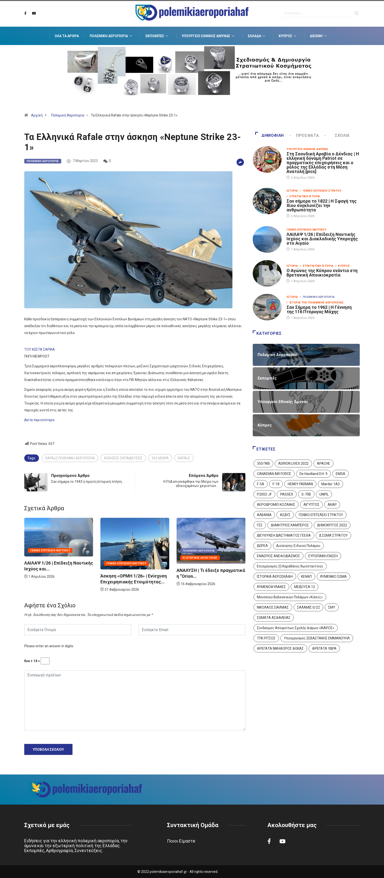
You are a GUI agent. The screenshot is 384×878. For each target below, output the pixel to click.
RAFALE (184, 458)
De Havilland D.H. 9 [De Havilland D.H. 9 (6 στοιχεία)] (313, 474)
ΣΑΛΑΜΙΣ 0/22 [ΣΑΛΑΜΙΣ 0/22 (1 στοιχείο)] (308, 607)
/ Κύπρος (342, 265)
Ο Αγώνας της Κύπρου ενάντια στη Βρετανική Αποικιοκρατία (322, 272)
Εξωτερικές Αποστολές (200, 557)
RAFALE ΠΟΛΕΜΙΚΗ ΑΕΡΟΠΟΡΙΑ (70, 458)
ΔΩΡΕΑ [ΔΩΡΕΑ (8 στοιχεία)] (262, 546)
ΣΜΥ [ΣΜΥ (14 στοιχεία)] (331, 607)
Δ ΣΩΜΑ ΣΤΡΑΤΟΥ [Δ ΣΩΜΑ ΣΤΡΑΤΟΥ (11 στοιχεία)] (333, 535)
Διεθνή (319, 36)
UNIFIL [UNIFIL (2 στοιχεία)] (324, 494)
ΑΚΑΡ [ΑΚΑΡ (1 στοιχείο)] (332, 505)
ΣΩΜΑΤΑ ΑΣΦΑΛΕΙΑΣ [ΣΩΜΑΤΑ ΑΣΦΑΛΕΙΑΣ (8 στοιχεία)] (273, 618)
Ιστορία (292, 190)
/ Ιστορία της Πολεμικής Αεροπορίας (315, 302)
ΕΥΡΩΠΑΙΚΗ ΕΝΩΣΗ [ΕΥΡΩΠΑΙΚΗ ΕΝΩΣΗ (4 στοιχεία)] (323, 556)
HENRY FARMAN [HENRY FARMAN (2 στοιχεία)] (300, 484)
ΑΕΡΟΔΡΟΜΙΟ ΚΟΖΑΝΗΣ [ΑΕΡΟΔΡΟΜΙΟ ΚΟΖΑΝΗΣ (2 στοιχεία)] (276, 505)
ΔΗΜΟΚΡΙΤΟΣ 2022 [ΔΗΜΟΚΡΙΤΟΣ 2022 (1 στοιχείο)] (332, 525)
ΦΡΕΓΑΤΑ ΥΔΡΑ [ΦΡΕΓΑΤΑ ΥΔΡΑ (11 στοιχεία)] (324, 648)
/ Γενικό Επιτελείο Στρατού (320, 190)
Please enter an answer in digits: (49, 646)
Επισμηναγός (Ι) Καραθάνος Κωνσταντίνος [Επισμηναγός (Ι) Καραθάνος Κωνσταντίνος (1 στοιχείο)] (290, 566)
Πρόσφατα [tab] (304, 135)
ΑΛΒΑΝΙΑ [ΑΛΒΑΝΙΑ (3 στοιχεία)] (264, 515)
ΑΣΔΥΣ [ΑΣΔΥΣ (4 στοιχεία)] (285, 515)
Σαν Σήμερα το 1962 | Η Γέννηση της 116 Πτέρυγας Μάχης (319, 309)
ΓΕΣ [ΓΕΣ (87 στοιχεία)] (260, 525)
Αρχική (37, 115)
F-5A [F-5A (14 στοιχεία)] (260, 484)
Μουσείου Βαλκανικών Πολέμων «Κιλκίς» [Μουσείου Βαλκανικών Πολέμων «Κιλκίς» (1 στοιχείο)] (290, 597)
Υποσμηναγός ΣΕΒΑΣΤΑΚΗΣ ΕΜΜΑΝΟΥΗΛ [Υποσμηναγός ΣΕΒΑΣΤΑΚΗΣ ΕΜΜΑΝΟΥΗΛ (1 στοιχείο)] (317, 638)
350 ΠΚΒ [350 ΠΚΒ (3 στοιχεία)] (263, 463)
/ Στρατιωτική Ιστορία (303, 196)
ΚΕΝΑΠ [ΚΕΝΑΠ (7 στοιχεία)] (306, 576)
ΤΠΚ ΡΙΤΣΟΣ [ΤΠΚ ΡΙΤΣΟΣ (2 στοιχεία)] (266, 638)
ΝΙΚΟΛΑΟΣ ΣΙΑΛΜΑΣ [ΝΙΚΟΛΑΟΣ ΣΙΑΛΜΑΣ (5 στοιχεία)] (273, 607)
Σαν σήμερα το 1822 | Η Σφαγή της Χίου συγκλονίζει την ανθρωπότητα (322, 205)
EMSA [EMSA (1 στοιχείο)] (340, 474)
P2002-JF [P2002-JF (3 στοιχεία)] (264, 494)
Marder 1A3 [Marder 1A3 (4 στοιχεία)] (330, 484)
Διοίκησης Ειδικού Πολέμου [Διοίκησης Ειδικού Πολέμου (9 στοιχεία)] (298, 546)
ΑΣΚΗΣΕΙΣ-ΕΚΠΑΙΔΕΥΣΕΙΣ (123, 458)
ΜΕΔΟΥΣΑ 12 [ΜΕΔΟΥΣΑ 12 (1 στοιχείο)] (304, 587)
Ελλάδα (257, 36)
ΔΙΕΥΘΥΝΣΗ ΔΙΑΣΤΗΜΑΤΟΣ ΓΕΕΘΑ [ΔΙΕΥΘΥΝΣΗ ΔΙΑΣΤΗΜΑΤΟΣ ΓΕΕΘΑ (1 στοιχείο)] (284, 535)
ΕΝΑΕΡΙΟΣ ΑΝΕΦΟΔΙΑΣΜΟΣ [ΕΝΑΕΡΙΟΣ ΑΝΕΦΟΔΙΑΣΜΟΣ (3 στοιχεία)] (278, 556)
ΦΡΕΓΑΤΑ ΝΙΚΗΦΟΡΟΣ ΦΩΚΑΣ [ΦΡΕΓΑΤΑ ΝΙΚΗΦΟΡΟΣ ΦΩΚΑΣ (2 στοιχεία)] (280, 648)
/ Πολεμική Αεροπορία (317, 297)
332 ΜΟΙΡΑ (160, 458)
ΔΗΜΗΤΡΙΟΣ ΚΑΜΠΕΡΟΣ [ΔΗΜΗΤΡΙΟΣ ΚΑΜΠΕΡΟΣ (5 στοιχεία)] (290, 525)
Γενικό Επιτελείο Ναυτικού (50, 550)
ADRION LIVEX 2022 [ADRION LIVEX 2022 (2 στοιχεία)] (293, 463)
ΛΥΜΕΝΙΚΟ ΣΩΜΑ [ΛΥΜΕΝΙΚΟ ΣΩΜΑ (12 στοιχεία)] (333, 576)
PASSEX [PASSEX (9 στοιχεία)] (286, 494)
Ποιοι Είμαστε (181, 840)
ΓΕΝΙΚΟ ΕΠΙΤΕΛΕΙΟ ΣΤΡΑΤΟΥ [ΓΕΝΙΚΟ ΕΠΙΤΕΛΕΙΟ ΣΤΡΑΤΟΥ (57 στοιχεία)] (321, 515)
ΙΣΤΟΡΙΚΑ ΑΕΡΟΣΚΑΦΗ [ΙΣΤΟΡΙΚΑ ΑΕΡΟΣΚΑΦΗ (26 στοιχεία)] (275, 576)
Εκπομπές (157, 36)
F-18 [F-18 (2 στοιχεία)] (276, 484)
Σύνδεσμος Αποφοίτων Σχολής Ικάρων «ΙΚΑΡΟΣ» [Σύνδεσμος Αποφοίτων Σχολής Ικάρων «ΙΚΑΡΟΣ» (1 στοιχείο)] (295, 628)
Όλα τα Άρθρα (67, 36)
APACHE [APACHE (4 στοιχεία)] (323, 463)
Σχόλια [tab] (337, 135)
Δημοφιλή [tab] (269, 135)
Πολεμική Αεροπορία (111, 36)
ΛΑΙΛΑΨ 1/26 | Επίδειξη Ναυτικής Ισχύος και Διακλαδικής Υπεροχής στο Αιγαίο (322, 239)
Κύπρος (288, 36)
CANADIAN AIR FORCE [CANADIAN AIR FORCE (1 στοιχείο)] (274, 474)
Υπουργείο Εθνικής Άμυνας (209, 36)
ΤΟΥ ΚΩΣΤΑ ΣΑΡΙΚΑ (39, 349)
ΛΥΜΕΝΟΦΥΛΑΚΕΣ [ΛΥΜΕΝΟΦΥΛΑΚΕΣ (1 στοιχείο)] (271, 587)
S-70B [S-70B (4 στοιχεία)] (306, 494)
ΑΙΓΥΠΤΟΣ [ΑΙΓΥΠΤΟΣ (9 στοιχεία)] (311, 505)
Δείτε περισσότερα (39, 420)
